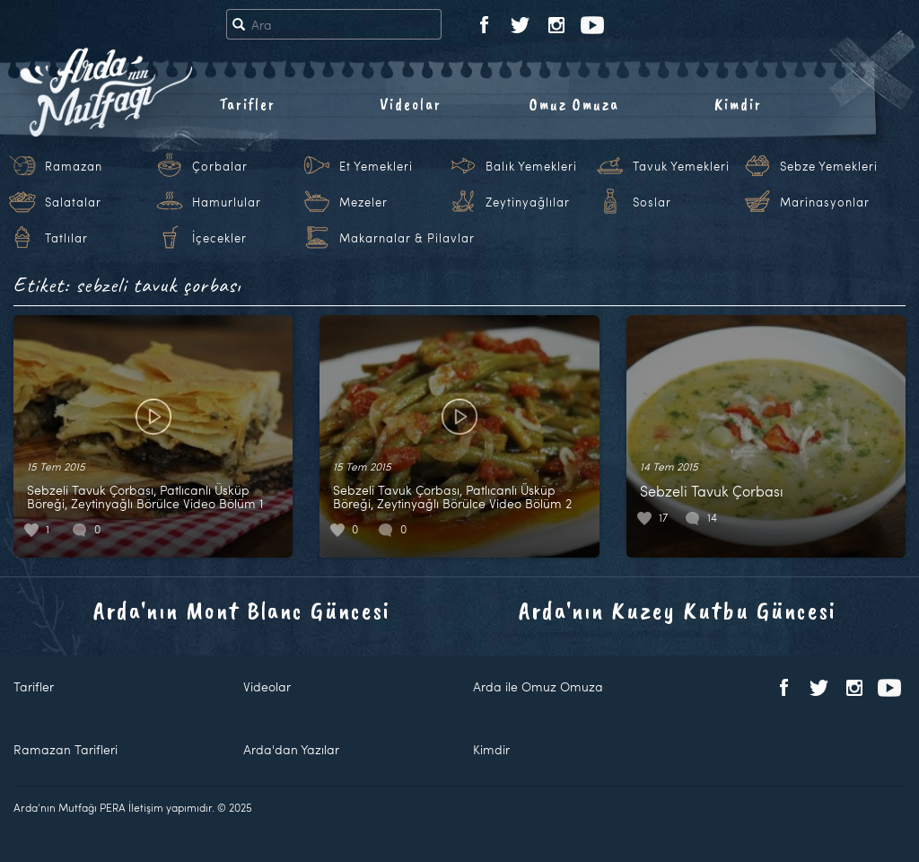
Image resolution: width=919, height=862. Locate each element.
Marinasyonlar (825, 202)
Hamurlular (226, 202)
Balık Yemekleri (531, 166)
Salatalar (73, 202)
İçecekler (219, 238)
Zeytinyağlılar (528, 202)
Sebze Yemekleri (829, 166)
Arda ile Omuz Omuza (538, 686)
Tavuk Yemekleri (681, 166)
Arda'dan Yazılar (291, 749)
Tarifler (247, 104)
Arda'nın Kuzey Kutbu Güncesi (677, 610)
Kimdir (738, 104)
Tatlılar (66, 238)
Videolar (411, 104)
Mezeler (363, 202)
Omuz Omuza (574, 104)
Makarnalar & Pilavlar (407, 238)
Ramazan (73, 166)
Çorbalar (220, 166)
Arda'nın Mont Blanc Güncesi (241, 610)
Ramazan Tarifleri (65, 749)
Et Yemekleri (376, 166)
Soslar (652, 202)
